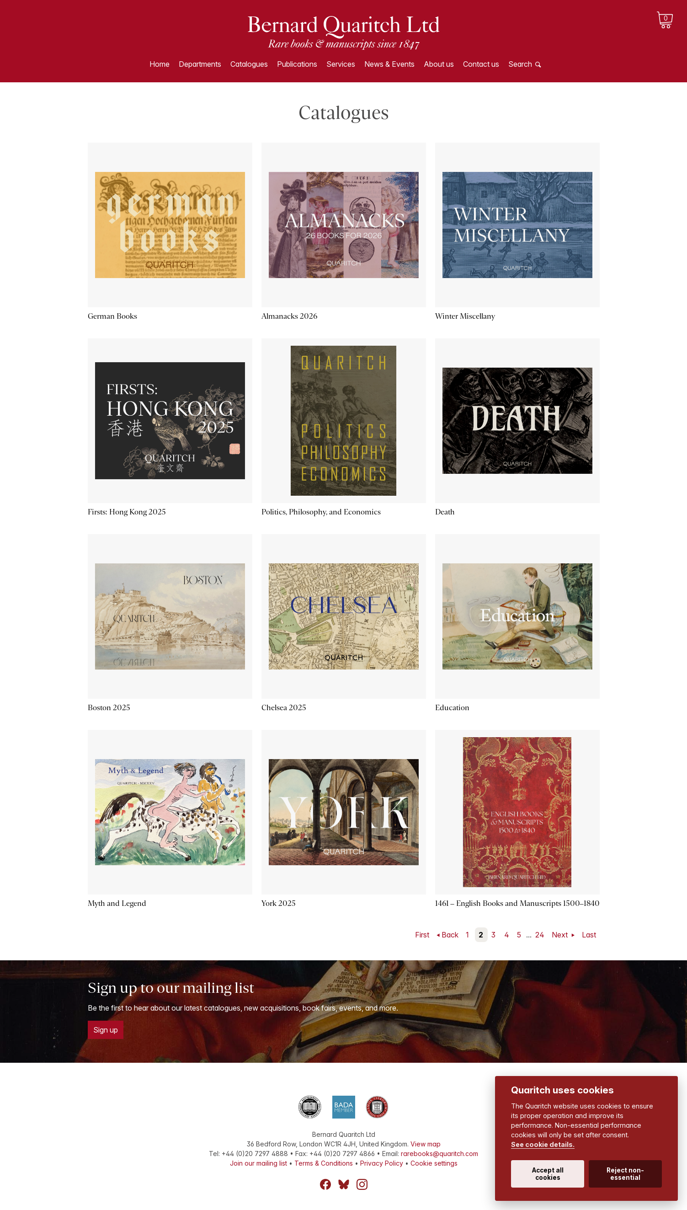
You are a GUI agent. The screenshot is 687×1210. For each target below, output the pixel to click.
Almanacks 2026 (289, 316)
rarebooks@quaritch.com (439, 1153)
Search (520, 64)
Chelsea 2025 (283, 707)
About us (439, 64)
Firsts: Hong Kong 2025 (127, 512)
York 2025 (278, 903)
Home (159, 64)
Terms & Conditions (323, 1163)
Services (340, 64)
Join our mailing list (258, 1163)
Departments (200, 64)
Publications (297, 64)
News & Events (389, 64)
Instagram (362, 1184)
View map (425, 1144)
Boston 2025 (109, 707)
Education (452, 707)
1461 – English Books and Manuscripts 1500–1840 (517, 903)
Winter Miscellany (465, 316)
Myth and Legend (117, 903)
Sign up (105, 1029)
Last (589, 934)
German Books (112, 316)
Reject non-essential (625, 1174)
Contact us (481, 64)
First (422, 934)
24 (539, 934)
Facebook (325, 1184)
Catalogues (249, 64)
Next (561, 934)
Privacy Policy (381, 1163)
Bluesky (343, 1184)
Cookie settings (434, 1163)
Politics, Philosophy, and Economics (321, 512)
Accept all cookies (548, 1174)
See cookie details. (543, 1144)
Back (450, 934)
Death (445, 512)
